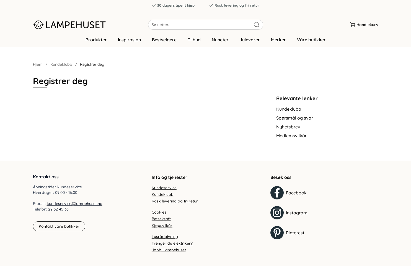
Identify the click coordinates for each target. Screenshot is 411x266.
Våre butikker (311, 42)
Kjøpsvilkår (162, 225)
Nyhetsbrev (288, 129)
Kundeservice (164, 187)
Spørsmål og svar (294, 120)
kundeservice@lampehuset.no (74, 203)
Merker (278, 42)
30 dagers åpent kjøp (173, 5)
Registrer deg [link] (92, 67)
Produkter (96, 42)
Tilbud (194, 42)
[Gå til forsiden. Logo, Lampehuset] (90, 25)
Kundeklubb (61, 67)
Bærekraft (161, 218)
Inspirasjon (129, 42)
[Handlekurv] (364, 25)
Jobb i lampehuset (169, 249)
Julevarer (250, 42)
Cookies (159, 212)
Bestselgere (164, 42)
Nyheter (220, 42)
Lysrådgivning (165, 236)
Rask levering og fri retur (234, 5)
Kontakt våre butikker (59, 226)
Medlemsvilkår (291, 138)
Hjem (38, 67)
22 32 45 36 (58, 209)
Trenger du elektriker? (172, 243)
